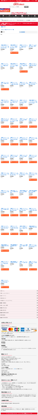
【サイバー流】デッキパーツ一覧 (7, 29)
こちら (5, 336)
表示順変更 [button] (22, 32)
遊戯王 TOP (3, 26)
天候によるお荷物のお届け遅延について (19, 12)
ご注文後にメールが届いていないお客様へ (19, 13)
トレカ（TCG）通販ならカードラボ (25, 413)
